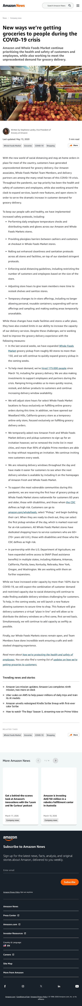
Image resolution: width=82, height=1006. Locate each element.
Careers (8, 954)
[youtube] (77, 986)
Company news (15, 18)
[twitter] (41, 986)
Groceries (28, 146)
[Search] (56, 5)
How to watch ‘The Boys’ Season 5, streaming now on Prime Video (42, 711)
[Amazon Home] (14, 5)
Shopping (51, 146)
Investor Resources (14, 933)
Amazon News (10, 906)
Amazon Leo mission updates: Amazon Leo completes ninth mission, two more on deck (38, 688)
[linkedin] (59, 986)
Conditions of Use (23, 997)
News (5, 18)
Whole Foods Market (12, 146)
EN (6, 945)
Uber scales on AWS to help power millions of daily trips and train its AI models (42, 696)
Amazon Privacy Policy (39, 997)
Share (74, 145)
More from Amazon (13, 972)
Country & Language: (12, 942)
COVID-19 (39, 146)
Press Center (11, 915)
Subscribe (69, 882)
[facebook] (5, 986)
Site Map (7, 963)
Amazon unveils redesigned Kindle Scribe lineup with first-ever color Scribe (40, 705)
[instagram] (23, 986)
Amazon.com (12, 924)
